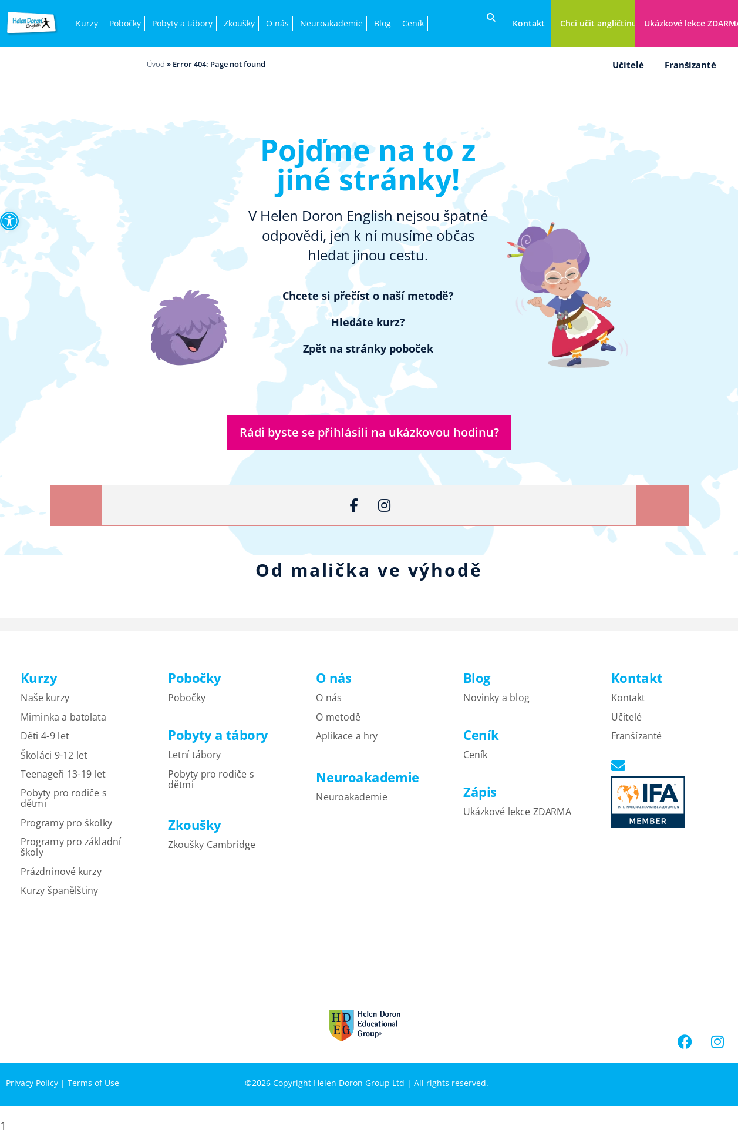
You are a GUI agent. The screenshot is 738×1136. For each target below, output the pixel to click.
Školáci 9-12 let (54, 756)
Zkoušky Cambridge (211, 845)
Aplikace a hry (347, 737)
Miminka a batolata (63, 718)
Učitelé (628, 65)
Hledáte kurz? (368, 322)
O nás (277, 23)
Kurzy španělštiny (59, 891)
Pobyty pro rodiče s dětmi (64, 799)
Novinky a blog (496, 698)
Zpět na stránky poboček (368, 348)
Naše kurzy (45, 698)
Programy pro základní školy (71, 848)
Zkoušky (239, 23)
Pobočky (125, 23)
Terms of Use (93, 1084)
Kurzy (87, 23)
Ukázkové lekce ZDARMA (517, 812)
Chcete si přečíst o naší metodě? (368, 296)
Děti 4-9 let (45, 737)
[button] (9, 221)
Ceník (413, 23)
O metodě (338, 718)
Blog (382, 23)
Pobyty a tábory (182, 23)
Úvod (156, 64)
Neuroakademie (331, 23)
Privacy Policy (32, 1084)
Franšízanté (690, 65)
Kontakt (628, 698)
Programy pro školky (66, 824)
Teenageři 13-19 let (63, 775)
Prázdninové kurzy (61, 872)
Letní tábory (194, 755)
